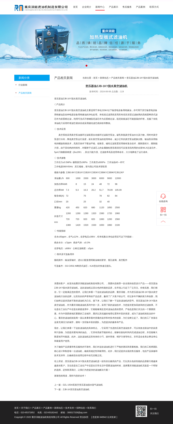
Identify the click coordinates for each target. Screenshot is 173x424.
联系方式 (154, 7)
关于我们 (25, 408)
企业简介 (86, 7)
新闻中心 (100, 7)
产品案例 (140, 7)
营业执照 (84, 417)
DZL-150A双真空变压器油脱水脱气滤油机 (83, 385)
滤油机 (83, 98)
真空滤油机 (81, 110)
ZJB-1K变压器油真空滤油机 (76, 389)
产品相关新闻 (25, 93)
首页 (75, 7)
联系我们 (91, 408)
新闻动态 (104, 78)
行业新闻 (23, 85)
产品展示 (113, 7)
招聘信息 (80, 408)
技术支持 (69, 408)
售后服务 (127, 7)
